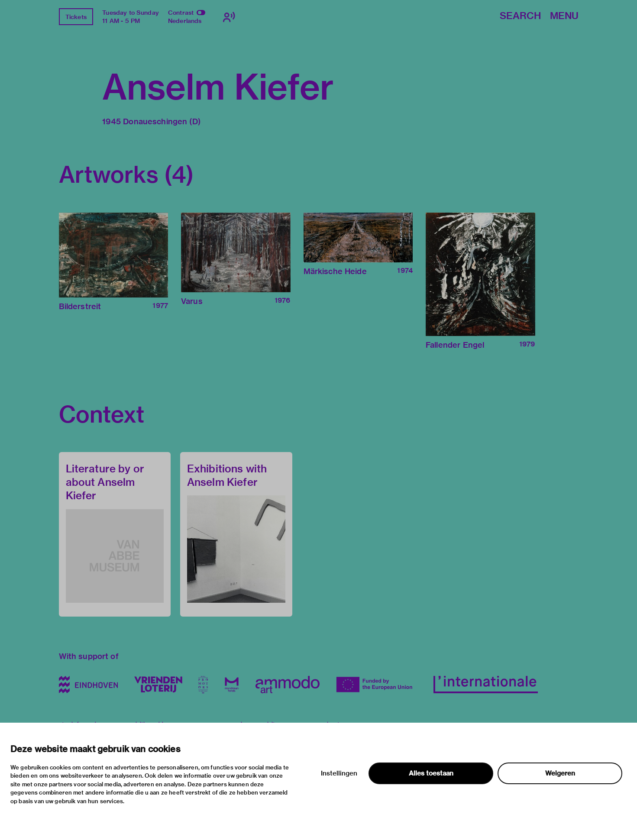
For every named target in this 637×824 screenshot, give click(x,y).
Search (520, 16)
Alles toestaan (431, 773)
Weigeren (560, 773)
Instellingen (339, 773)
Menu (564, 16)
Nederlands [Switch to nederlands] (185, 21)
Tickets (76, 17)
